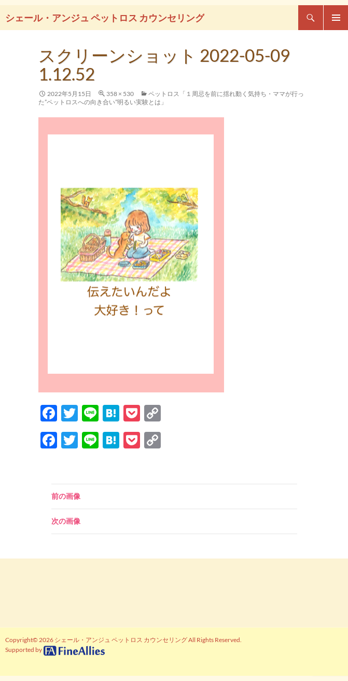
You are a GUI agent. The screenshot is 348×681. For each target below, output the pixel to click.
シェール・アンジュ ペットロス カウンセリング (104, 17)
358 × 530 (120, 94)
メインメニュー (335, 17)
